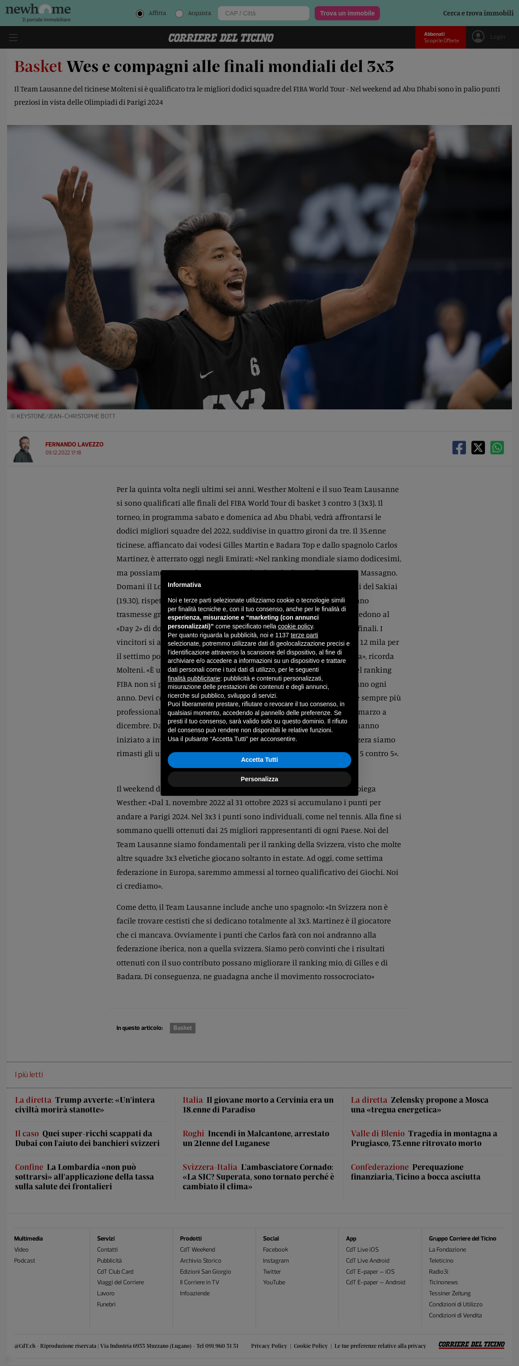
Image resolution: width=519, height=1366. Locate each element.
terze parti (304, 635)
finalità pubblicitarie (194, 678)
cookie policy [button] (295, 626)
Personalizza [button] (259, 779)
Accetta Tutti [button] (259, 759)
